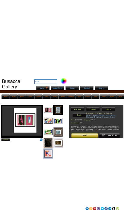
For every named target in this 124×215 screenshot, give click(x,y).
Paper (79, 96)
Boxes (22, 96)
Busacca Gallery (11, 84)
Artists (5, 96)
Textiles (112, 96)
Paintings (71, 96)
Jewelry (55, 96)
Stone (103, 96)
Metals (63, 96)
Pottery (87, 96)
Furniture (38, 96)
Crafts (30, 96)
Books (14, 96)
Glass (46, 96)
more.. (98, 131)
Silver (95, 96)
